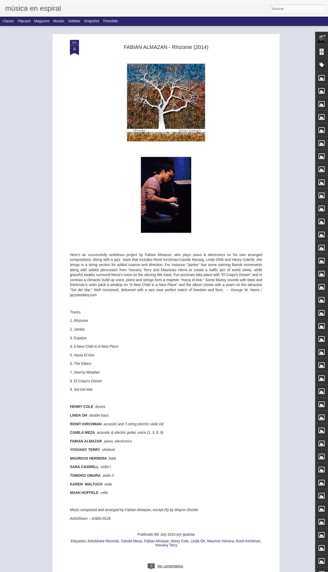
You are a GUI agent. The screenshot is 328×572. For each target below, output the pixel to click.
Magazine (42, 21)
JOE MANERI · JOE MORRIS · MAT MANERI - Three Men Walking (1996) (234, 47)
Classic (8, 21)
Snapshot (91, 21)
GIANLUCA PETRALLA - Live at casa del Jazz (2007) (161, 566)
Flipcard (24, 21)
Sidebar (74, 21)
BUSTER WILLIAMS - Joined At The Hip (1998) (155, 275)
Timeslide (110, 21)
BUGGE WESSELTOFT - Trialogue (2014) (191, 237)
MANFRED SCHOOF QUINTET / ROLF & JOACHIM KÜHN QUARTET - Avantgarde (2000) (135, 241)
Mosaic (58, 21)
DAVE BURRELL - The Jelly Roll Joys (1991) (257, 234)
